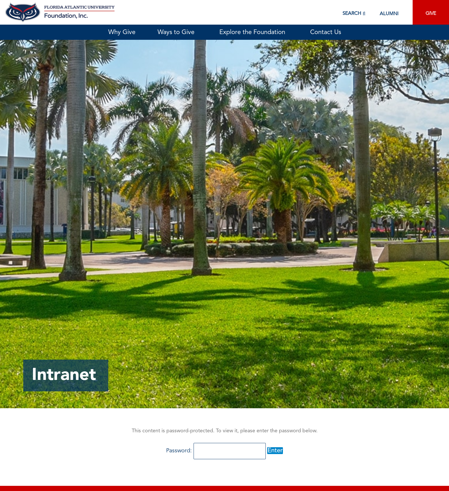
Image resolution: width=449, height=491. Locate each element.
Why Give (121, 32)
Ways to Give (177, 32)
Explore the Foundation (253, 32)
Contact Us (325, 32)
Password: (215, 451)
